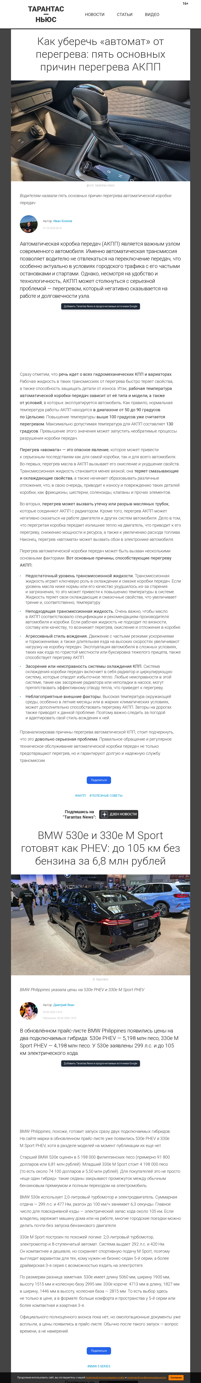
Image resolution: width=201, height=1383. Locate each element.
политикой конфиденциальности (146, 1377)
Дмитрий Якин (63, 1005)
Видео (152, 14)
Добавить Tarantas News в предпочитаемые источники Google (100, 306)
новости (94, 14)
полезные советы (107, 795)
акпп (81, 795)
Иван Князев (62, 221)
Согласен (176, 1377)
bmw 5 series (99, 1366)
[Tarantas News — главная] (46, 14)
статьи (125, 14)
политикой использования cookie (105, 1377)
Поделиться (99, 780)
